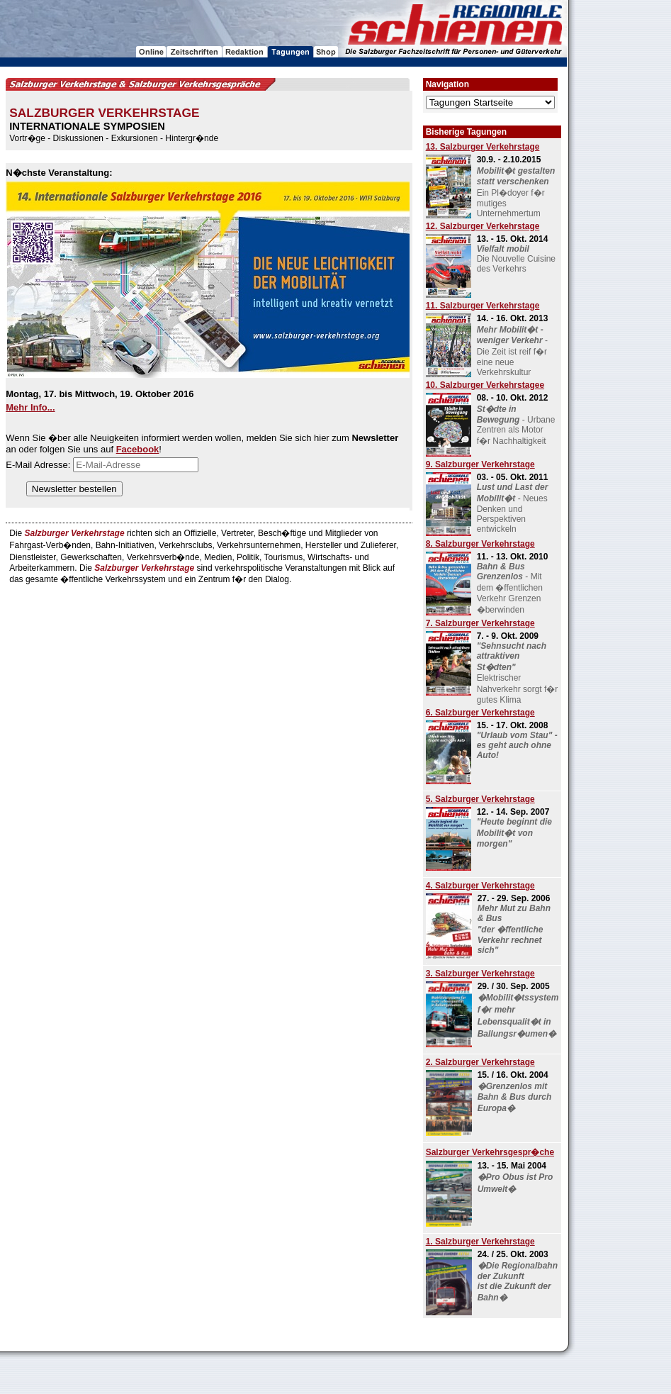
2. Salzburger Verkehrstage (480, 1062)
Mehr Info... (30, 407)
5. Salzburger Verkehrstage (480, 799)
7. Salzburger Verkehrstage (480, 623)
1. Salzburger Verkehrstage (480, 1242)
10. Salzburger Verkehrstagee (485, 385)
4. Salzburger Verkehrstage (480, 886)
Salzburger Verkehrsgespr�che (490, 1152)
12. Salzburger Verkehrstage (483, 226)
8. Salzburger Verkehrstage (480, 544)
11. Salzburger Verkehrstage (483, 306)
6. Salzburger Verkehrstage (480, 713)
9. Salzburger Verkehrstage (480, 464)
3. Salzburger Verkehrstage (480, 973)
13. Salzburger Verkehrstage (483, 147)
